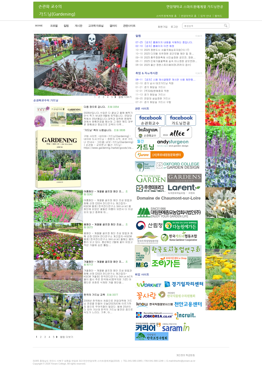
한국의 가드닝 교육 (94, 294)
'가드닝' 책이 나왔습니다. (98, 130)
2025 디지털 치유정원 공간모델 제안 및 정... (169, 53)
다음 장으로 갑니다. (95, 106)
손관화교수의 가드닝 (45, 100)
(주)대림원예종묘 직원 (156, 90)
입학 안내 (205, 15)
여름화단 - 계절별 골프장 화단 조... (104, 191)
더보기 (198, 35)
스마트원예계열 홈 (166, 15)
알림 (138, 36)
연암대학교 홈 (188, 15)
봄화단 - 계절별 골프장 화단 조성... (104, 224)
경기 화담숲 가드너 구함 (157, 102)
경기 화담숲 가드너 (154, 87)
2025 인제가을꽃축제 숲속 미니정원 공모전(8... (170, 61)
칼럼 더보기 (66, 336)
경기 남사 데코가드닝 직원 (159, 83)
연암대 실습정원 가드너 (157, 98)
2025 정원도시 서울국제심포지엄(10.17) (166, 49)
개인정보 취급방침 (185, 355)
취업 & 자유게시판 (147, 73)
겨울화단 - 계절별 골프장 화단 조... (104, 261)
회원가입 (163, 26)
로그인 (174, 26)
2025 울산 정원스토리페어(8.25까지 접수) (167, 64)
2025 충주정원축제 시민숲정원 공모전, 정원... (170, 57)
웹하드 (218, 15)
